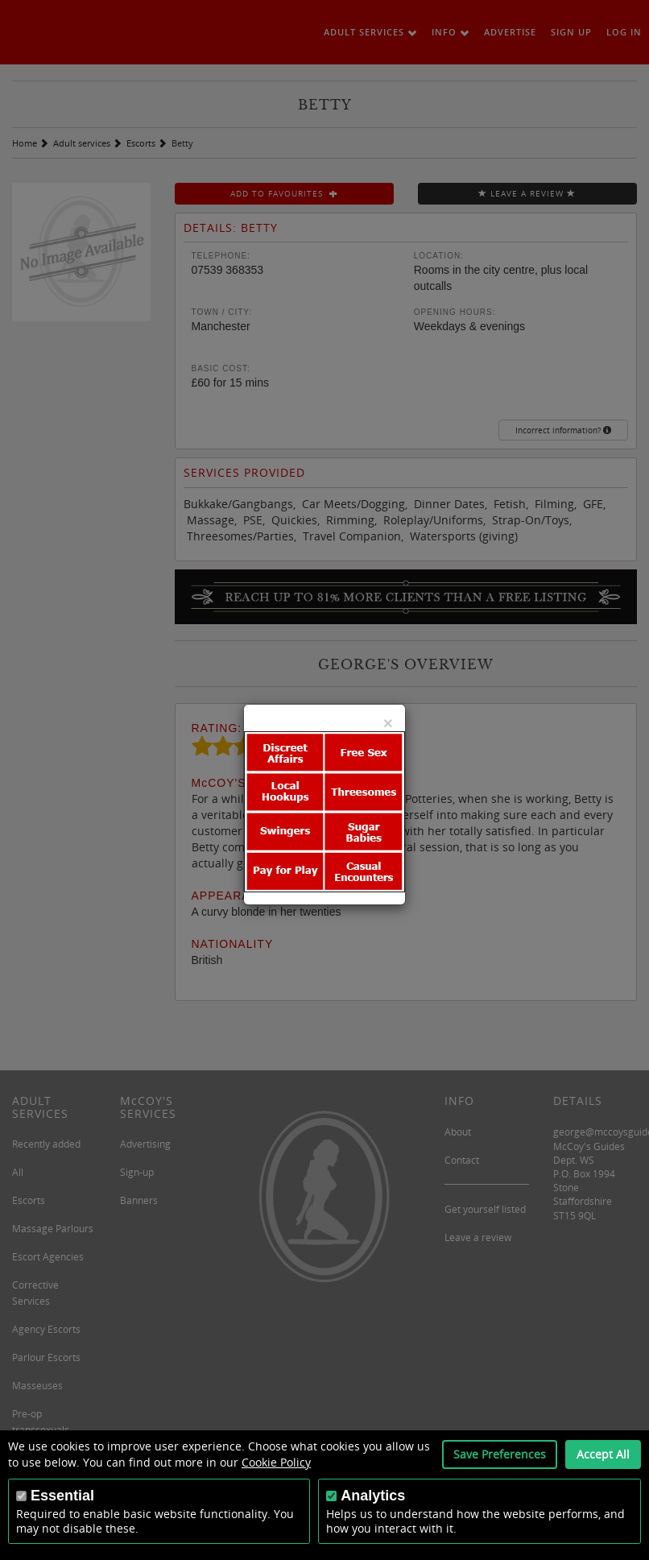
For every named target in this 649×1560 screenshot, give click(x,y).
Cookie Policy (276, 1462)
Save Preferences (499, 1454)
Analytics (373, 1496)
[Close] (388, 722)
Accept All (603, 1454)
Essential (62, 1496)
